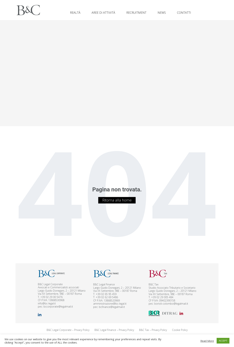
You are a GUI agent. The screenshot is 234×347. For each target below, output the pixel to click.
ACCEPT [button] (223, 340)
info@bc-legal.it (47, 303)
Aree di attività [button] (103, 13)
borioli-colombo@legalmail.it (171, 303)
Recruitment (136, 13)
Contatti (184, 13)
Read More (207, 340)
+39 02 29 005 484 (162, 297)
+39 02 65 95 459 (106, 294)
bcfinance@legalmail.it (112, 307)
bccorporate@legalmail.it (58, 306)
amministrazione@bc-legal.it (110, 303)
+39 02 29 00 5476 (51, 297)
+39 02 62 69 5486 (107, 297)
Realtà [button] (75, 13)
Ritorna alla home (117, 200)
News (162, 13)
